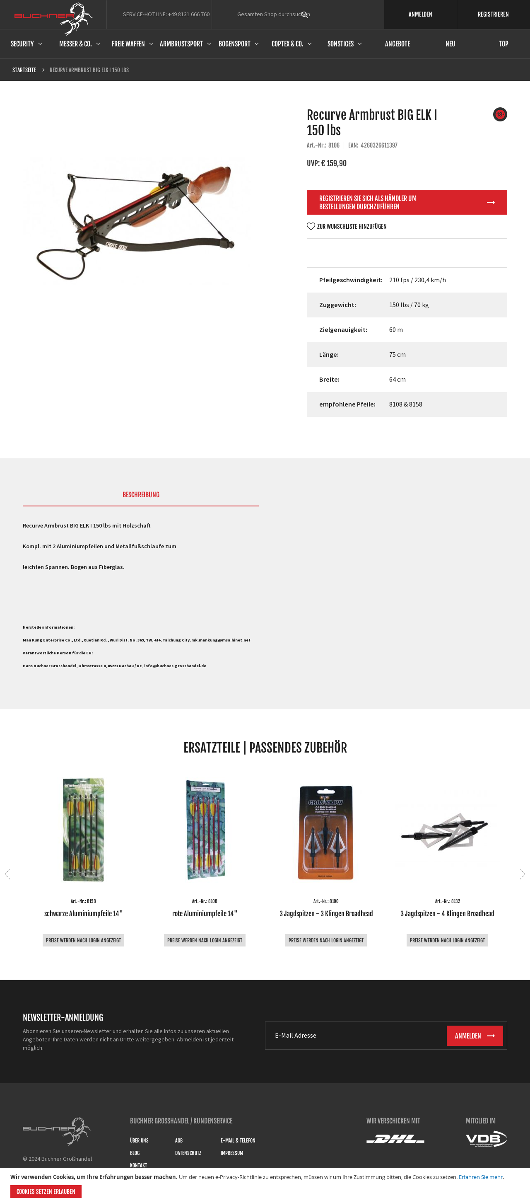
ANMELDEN (420, 14)
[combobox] (320, 14)
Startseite (24, 70)
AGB (179, 1141)
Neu (450, 44)
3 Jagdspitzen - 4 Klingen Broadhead (447, 914)
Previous (7, 874)
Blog (135, 1153)
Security (22, 44)
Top (503, 44)
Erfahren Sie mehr (481, 1177)
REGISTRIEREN (493, 14)
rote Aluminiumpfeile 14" (205, 914)
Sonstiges (341, 44)
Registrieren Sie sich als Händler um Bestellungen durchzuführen (368, 202)
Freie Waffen (128, 44)
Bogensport (235, 44)
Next (522, 874)
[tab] (141, 498)
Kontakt (138, 1165)
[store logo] (53, 19)
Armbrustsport (181, 44)
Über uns (139, 1141)
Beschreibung (141, 495)
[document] (266, 1185)
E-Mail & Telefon (238, 1141)
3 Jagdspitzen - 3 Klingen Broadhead (326, 914)
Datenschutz (188, 1153)
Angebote (397, 44)
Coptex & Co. (288, 44)
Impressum (232, 1153)
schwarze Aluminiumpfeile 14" (83, 914)
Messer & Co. (75, 44)
